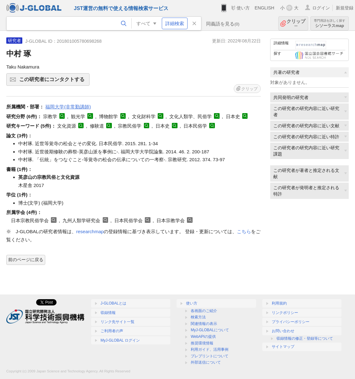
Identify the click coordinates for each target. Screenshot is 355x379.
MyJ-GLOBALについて (210, 330)
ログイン (321, 7)
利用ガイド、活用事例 (209, 349)
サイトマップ (283, 346)
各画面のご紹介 (204, 311)
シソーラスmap (329, 23)
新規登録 (344, 7)
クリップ (296, 23)
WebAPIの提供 (203, 336)
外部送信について (206, 362)
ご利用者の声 (112, 331)
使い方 (243, 7)
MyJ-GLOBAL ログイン (120, 340)
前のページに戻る (25, 259)
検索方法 (198, 317)
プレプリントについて (209, 356)
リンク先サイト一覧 (117, 322)
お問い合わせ (283, 331)
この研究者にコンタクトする (53, 81)
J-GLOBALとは (113, 303)
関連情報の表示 (204, 323)
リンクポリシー (285, 312)
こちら (244, 231)
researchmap (90, 231)
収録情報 (108, 312)
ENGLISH (264, 7)
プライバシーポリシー (290, 322)
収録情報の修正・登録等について (304, 338)
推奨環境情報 (202, 343)
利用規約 (279, 303)
